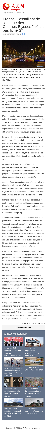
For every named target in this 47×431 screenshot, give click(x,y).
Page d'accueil (8, 12)
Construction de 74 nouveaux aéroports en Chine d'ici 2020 (34, 411)
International (20, 12)
